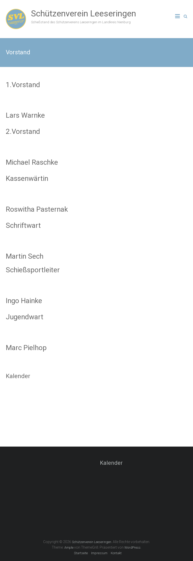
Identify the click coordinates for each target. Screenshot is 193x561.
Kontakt (116, 553)
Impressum (99, 553)
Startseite (81, 553)
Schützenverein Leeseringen (83, 13)
